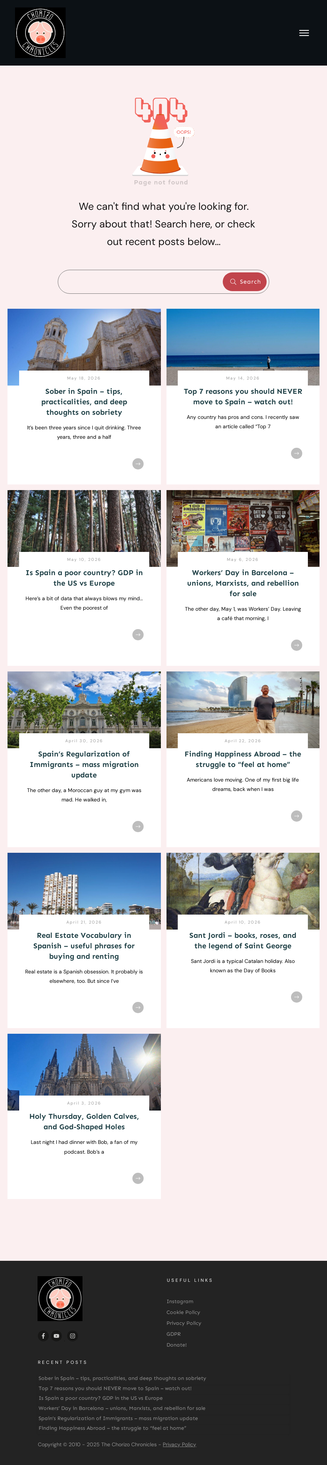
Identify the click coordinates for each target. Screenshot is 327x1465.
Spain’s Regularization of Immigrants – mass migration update (84, 764)
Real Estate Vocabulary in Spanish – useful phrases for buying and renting (84, 946)
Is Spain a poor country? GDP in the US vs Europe (101, 1398)
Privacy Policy (179, 1444)
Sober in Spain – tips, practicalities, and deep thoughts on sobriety (84, 402)
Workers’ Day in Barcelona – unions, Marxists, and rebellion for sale (243, 583)
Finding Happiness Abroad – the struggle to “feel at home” (112, 1428)
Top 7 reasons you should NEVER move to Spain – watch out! (115, 1388)
